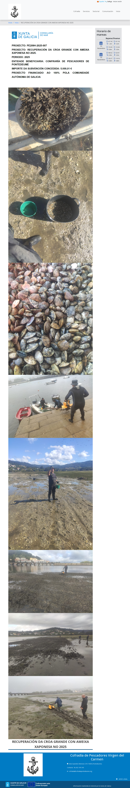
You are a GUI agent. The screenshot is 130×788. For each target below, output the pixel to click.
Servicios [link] (86, 11)
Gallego (108, 1)
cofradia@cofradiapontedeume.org (80, 771)
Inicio (10, 23)
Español (100, 1)
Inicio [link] (118, 11)
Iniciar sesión (117, 1)
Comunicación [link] (107, 11)
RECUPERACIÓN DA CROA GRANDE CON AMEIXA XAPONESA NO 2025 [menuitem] (47, 23)
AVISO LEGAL (123, 779)
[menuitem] (117, 1)
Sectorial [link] (96, 11)
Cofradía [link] (76, 11)
